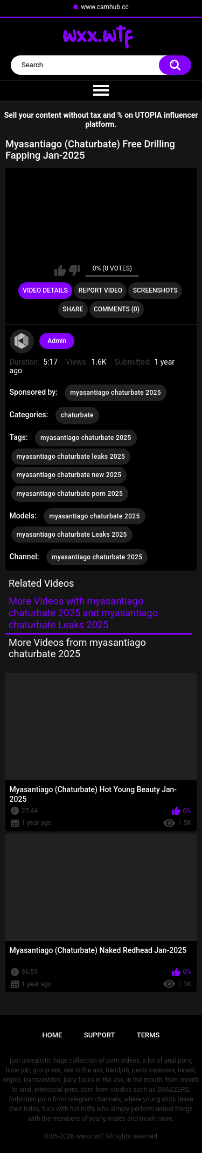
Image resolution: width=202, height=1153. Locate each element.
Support (99, 1035)
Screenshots (155, 290)
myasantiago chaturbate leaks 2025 (71, 456)
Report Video (100, 290)
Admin (56, 341)
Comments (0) (117, 309)
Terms (148, 1035)
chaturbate (77, 415)
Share (72, 309)
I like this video (60, 270)
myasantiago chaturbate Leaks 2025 (72, 534)
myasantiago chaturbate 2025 (115, 392)
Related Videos (41, 583)
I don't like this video (74, 270)
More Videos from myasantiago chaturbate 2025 (77, 648)
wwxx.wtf (89, 1136)
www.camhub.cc (105, 7)
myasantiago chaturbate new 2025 (69, 475)
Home (52, 1035)
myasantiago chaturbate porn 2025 (70, 493)
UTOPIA (148, 115)
